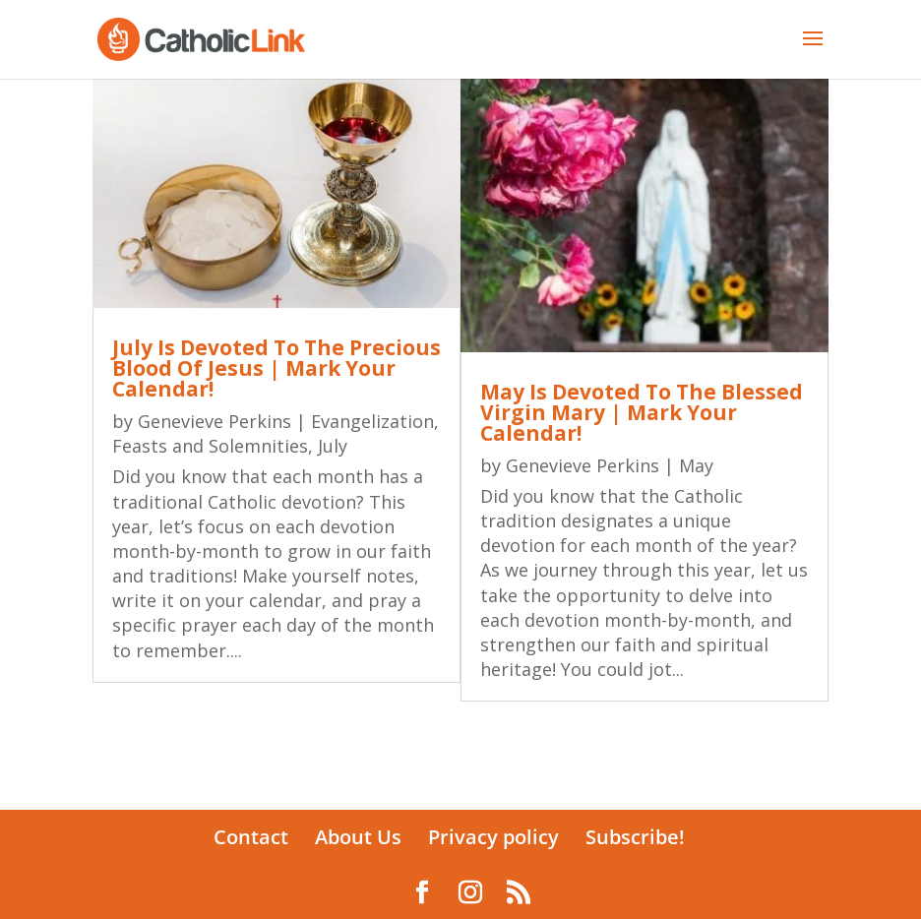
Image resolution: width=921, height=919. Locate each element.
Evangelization (372, 421)
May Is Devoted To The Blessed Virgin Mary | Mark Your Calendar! (641, 412)
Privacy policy (493, 837)
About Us (358, 837)
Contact (251, 837)
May (696, 465)
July (332, 446)
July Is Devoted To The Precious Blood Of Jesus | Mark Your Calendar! (276, 368)
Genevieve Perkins (214, 421)
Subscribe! (635, 837)
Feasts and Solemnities (210, 446)
